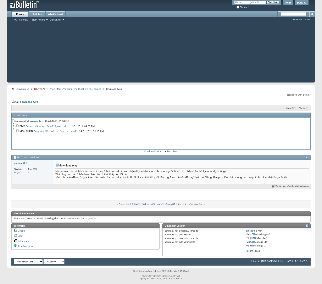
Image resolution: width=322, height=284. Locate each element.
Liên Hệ (255, 261)
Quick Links (56, 19)
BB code (250, 230)
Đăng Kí (301, 2)
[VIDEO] (250, 241)
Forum (20, 14)
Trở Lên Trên (301, 261)
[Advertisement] (161, 53)
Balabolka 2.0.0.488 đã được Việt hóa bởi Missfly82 (147, 204)
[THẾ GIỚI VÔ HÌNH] (272, 261)
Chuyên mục (22, 88)
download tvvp (29, 102)
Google (21, 230)
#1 (307, 157)
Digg (20, 235)
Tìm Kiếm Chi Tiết (302, 19)
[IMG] (253, 238)
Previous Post (151, 151)
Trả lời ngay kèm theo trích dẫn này (290, 186)
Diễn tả (256, 234)
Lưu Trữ (289, 261)
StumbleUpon (25, 246)
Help (288, 2)
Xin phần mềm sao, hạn (190, 204)
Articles (37, 14)
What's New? (55, 14)
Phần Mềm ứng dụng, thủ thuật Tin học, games (75, 88)
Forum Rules (253, 250)
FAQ (14, 19)
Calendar (23, 19)
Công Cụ (290, 108)
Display (302, 108)
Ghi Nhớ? (243, 7)
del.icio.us (23, 241)
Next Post (172, 151)
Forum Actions (38, 19)
